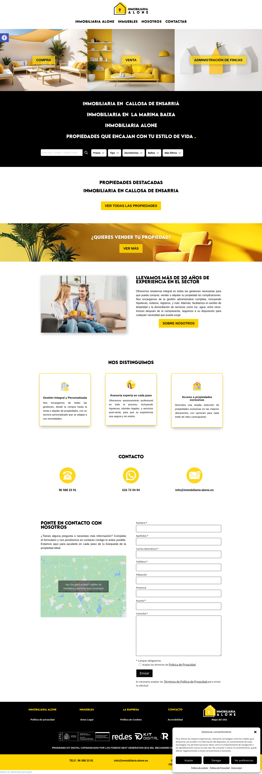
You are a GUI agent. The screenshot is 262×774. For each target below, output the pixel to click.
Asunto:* (141, 600)
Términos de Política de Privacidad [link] (186, 681)
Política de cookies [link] (199, 767)
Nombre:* (141, 522)
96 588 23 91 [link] (67, 490)
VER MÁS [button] (131, 248)
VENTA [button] (131, 60)
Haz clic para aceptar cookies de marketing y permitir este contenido (83, 586)
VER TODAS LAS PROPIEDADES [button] (131, 206)
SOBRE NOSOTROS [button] (178, 323)
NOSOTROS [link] (152, 21)
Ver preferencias (244, 760)
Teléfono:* (142, 561)
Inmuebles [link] (128, 21)
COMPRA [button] (43, 60)
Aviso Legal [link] (236, 767)
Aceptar (188, 760)
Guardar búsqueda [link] (198, 152)
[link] (4, 37)
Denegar (216, 760)
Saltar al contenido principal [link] (16, 771)
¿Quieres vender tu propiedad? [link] (131, 237)
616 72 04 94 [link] (131, 490)
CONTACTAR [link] (176, 21)
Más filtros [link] (173, 152)
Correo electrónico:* (147, 548)
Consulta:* (142, 613)
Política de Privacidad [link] (220, 767)
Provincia (141, 587)
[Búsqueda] (86, 152)
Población (141, 574)
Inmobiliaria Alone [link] (94, 21)
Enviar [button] (144, 673)
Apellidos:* (142, 535)
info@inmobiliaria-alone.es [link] (194, 490)
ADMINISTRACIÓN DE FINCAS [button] (218, 60)
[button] (255, 732)
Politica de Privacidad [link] (182, 664)
